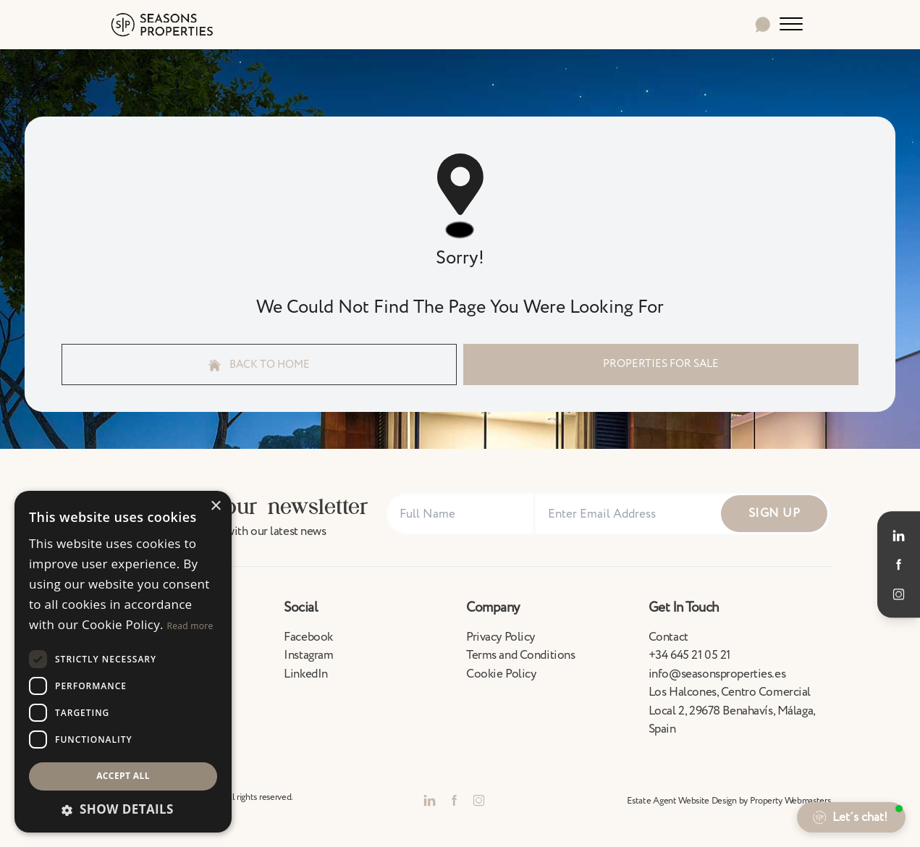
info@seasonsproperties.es (717, 674)
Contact (668, 637)
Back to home (259, 364)
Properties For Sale (661, 363)
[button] (123, 809)
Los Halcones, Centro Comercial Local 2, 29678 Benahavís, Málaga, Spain (732, 710)
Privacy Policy (500, 637)
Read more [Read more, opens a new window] (190, 626)
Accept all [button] (123, 776)
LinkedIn (306, 674)
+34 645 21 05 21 (689, 655)
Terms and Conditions (520, 655)
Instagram (308, 655)
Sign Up (774, 513)
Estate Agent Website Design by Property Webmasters (728, 800)
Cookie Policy (501, 674)
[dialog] (123, 662)
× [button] (215, 506)
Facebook (308, 637)
